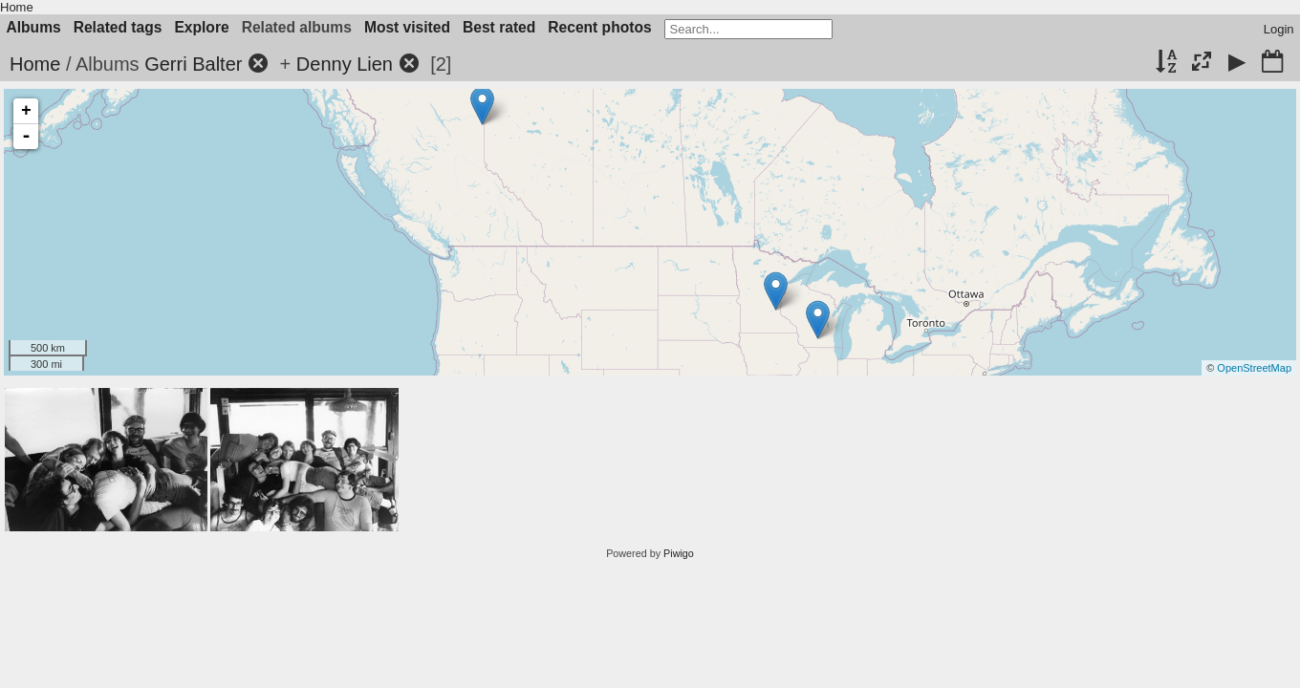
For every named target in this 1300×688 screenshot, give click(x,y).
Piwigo (678, 553)
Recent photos (599, 27)
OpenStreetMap (1254, 368)
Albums (34, 27)
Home (16, 7)
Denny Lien (344, 64)
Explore (201, 27)
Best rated (499, 27)
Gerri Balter (193, 64)
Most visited (407, 27)
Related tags (118, 27)
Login (1279, 29)
